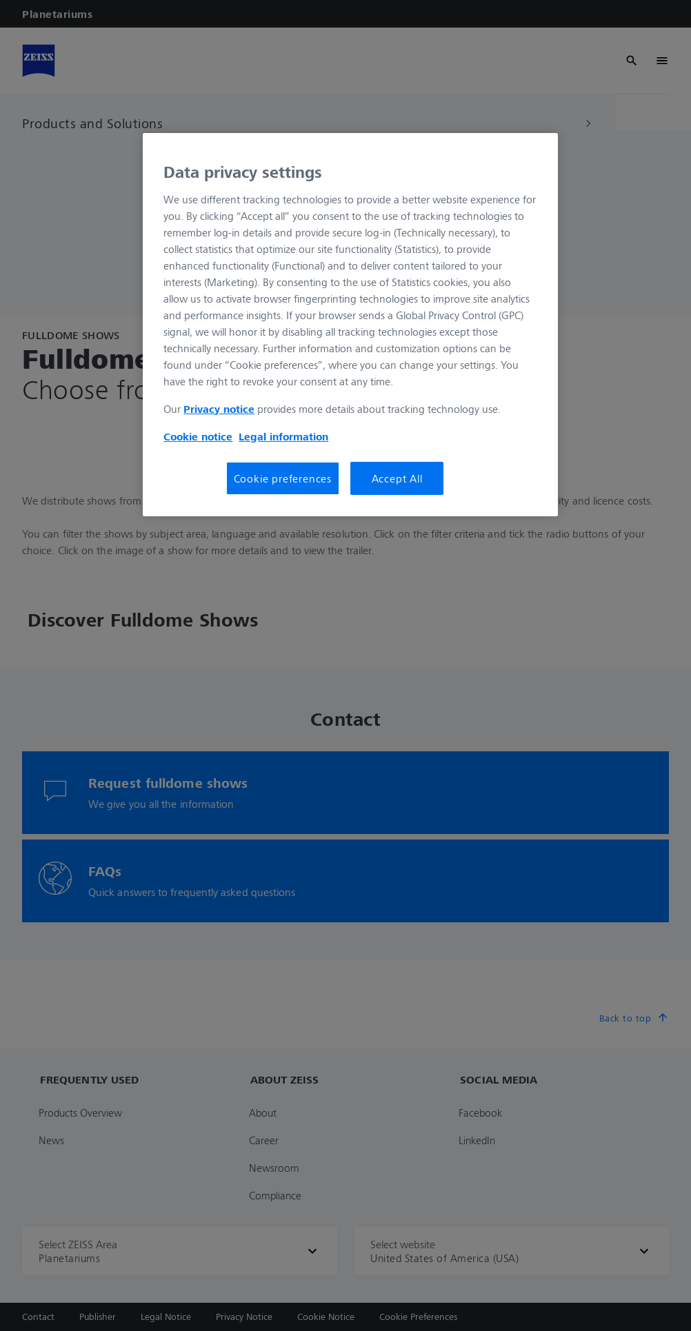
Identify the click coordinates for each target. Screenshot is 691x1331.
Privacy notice (218, 408)
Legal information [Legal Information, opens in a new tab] (283, 436)
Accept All (397, 478)
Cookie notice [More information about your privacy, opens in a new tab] (197, 436)
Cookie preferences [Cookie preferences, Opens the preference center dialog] (283, 478)
